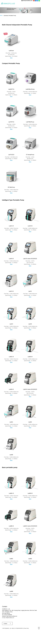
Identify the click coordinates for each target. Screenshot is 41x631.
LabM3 (30, 558)
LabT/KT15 (11, 122)
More (11, 57)
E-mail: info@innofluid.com (8, 617)
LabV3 (11, 324)
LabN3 (30, 422)
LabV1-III (11, 226)
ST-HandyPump (30, 154)
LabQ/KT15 (11, 89)
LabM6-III (11, 526)
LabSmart (11, 50)
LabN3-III (30, 356)
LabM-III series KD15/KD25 (30, 526)
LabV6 (30, 324)
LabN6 (11, 454)
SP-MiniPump (11, 187)
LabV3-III (30, 226)
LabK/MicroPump (30, 89)
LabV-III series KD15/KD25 (30, 258)
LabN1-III (11, 356)
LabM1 (11, 558)
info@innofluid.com (27, 0)
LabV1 (30, 291)
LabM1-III (11, 493)
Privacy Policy (26, 628)
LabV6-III (11, 258)
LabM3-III (30, 493)
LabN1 (11, 422)
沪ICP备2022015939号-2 (19, 628)
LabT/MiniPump (30, 122)
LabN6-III (11, 389)
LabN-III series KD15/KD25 (30, 389)
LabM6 (11, 591)
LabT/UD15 (11, 154)
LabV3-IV (11, 291)
